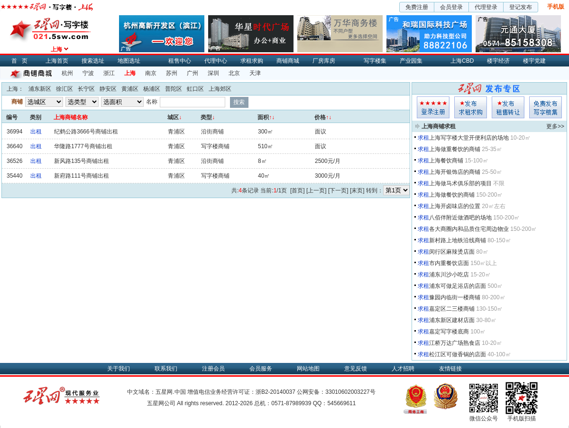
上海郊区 (220, 89)
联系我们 (166, 368)
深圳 (213, 73)
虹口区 (195, 89)
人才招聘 (403, 368)
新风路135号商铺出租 (81, 161)
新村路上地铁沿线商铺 (457, 240)
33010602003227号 (350, 392)
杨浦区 (151, 89)
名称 (151, 101)
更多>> (555, 126)
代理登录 (486, 7)
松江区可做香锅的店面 (457, 354)
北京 (234, 73)
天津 (255, 73)
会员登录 (451, 7)
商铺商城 (287, 60)
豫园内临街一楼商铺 (454, 297)
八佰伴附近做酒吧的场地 (460, 217)
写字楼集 (375, 60)
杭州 (67, 73)
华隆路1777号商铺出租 (83, 146)
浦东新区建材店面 (452, 320)
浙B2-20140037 (275, 392)
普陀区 (173, 89)
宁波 (88, 73)
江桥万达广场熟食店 (454, 343)
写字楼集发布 (545, 107)
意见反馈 (355, 368)
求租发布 (470, 107)
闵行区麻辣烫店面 (452, 251)
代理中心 (215, 60)
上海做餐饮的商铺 (452, 194)
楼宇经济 (498, 60)
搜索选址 (93, 60)
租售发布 (508, 107)
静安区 (108, 89)
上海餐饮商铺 (446, 160)
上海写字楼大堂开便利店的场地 (469, 137)
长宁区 (86, 89)
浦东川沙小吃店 (449, 274)
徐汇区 (64, 89)
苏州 (171, 73)
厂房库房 (323, 60)
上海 (130, 73)
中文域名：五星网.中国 (156, 392)
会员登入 (433, 107)
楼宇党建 (534, 60)
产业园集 (411, 60)
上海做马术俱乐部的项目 (460, 183)
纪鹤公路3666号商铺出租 (86, 131)
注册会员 (213, 368)
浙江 (109, 73)
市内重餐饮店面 (449, 263)
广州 (192, 73)
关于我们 (118, 368)
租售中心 (179, 60)
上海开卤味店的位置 (454, 206)
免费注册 (416, 7)
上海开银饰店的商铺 (454, 172)
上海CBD (462, 60)
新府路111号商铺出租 (81, 175)
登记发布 (520, 7)
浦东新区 (39, 89)
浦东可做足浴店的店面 (457, 286)
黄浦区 (129, 89)
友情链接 (450, 368)
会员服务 (260, 368)
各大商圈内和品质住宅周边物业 (469, 229)
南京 (150, 73)
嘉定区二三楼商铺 (452, 308)
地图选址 (129, 60)
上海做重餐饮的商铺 (454, 149)
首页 (21, 60)
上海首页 (57, 60)
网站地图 (308, 368)
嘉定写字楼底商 (449, 331)
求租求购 (251, 60)
